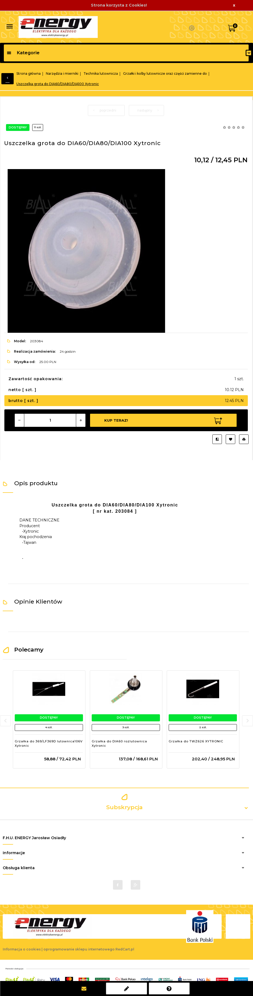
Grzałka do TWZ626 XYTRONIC (196, 741)
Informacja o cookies (22, 949)
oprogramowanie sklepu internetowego (79, 949)
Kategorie (23, 52)
